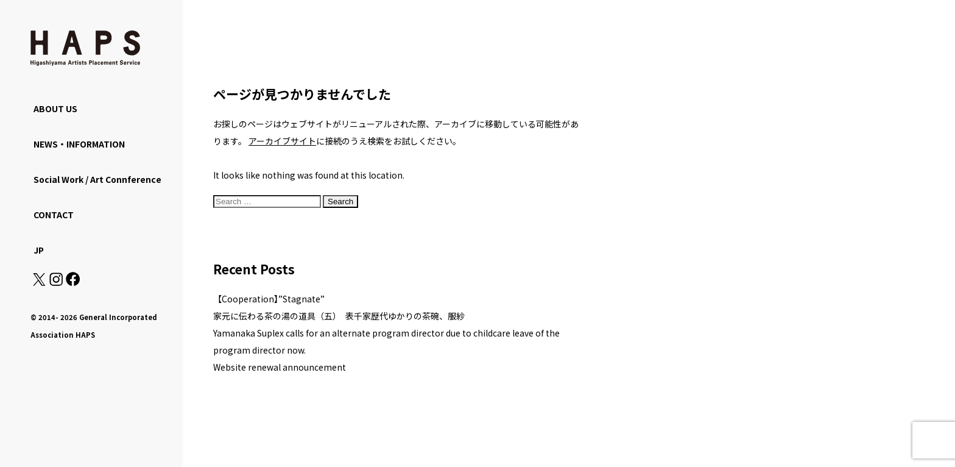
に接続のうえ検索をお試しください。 (354, 141)
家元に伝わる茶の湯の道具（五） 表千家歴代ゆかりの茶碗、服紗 (339, 316)
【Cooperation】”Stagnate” (269, 299)
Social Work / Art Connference (97, 179)
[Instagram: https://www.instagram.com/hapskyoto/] (56, 282)
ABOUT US (55, 108)
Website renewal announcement (279, 367)
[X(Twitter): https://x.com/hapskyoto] (39, 282)
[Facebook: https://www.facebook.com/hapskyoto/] (72, 282)
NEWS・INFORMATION (79, 144)
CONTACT (53, 214)
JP (38, 250)
